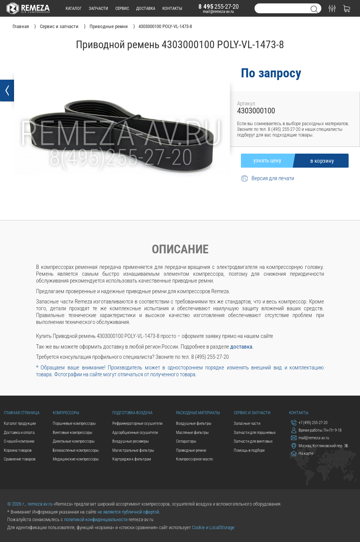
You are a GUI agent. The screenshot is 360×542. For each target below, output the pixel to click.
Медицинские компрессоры (76, 459)
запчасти (98, 8)
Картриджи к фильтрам (131, 459)
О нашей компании (19, 441)
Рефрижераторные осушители (137, 423)
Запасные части (247, 423)
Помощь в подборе (249, 450)
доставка (145, 8)
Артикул (246, 103)
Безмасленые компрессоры (76, 450)
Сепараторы (186, 441)
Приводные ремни (191, 450)
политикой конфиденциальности (95, 519)
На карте (302, 453)
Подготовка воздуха (132, 412)
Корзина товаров (17, 450)
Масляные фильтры (192, 432)
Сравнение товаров (19, 459)
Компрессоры (66, 412)
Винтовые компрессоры (72, 432)
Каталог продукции (20, 423)
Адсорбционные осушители (135, 432)
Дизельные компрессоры (73, 441)
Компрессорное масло (194, 459)
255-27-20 (218, 6)
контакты (172, 8)
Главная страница (21, 412)
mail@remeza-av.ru (218, 11)
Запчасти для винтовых (253, 441)
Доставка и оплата (19, 432)
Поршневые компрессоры (74, 423)
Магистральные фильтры (133, 450)
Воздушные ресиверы (130, 441)
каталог (74, 8)
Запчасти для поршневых (255, 432)
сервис (122, 8)
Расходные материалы (198, 412)
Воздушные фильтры (193, 423)
